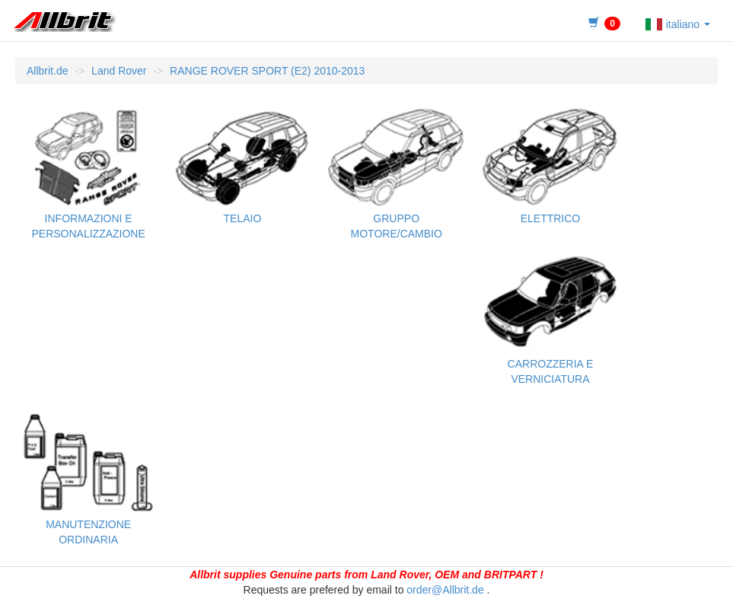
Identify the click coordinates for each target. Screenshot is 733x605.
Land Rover (118, 71)
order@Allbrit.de (444, 590)
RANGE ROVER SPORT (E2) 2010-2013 (267, 71)
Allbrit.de (47, 71)
